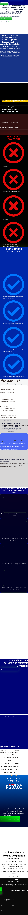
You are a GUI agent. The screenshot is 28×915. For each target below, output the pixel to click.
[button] (11, 900)
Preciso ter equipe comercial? (7, 906)
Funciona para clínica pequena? (7, 911)
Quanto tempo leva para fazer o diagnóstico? (8, 900)
